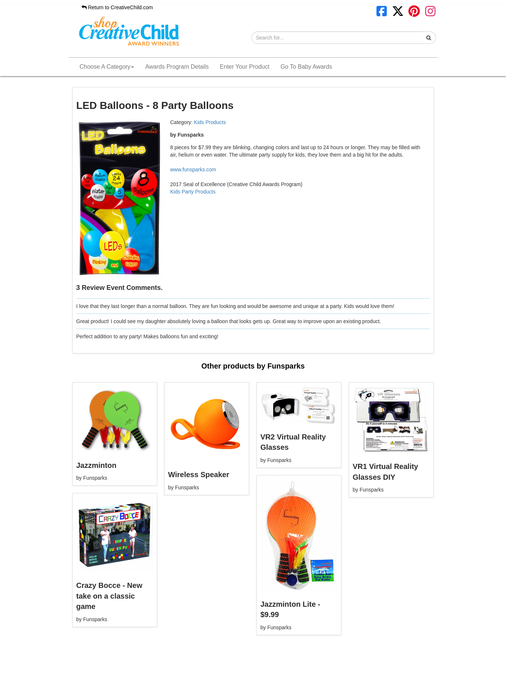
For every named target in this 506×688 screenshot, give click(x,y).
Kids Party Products (193, 192)
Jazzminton (96, 465)
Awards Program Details (177, 67)
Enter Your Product (244, 67)
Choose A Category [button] (107, 67)
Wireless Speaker (198, 474)
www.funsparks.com (193, 169)
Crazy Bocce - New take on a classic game (109, 595)
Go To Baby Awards (306, 67)
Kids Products (210, 122)
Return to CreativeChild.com (117, 7)
